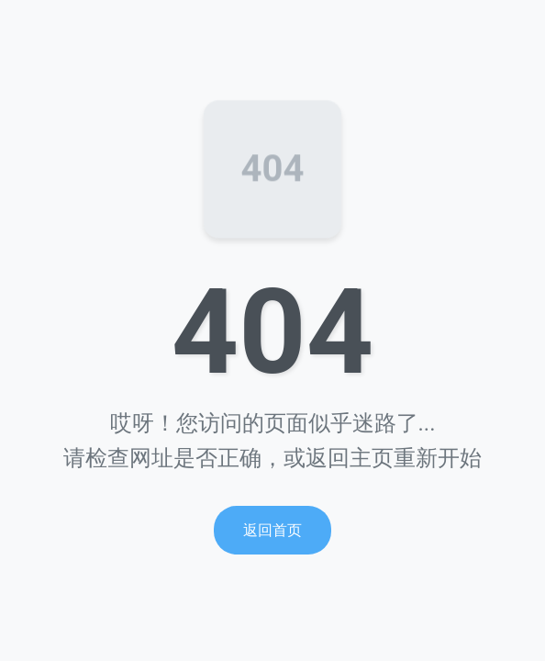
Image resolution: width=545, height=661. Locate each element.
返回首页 (272, 530)
